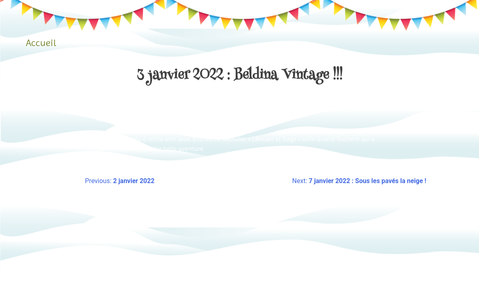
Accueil (41, 42)
